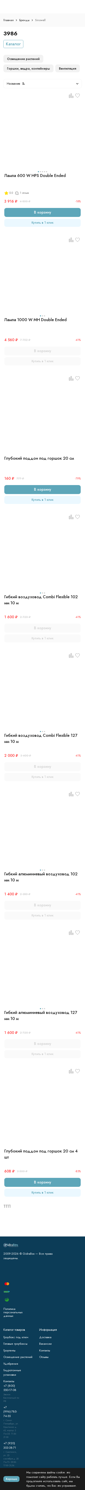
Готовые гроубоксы (15, 1344)
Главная (8, 20)
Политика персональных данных (12, 1312)
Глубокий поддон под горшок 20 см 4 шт (41, 1154)
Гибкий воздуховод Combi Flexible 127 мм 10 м (40, 738)
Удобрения (10, 1364)
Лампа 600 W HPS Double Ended (35, 176)
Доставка (45, 1337)
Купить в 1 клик (42, 222)
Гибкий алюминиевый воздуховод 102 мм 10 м (41, 877)
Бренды (24, 20)
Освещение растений (17, 1357)
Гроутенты (9, 1350)
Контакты (44, 1350)
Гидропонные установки (12, 1372)
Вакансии (45, 1344)
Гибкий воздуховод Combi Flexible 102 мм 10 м (41, 600)
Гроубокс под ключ (15, 1337)
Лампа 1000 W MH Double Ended (35, 320)
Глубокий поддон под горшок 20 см (39, 458)
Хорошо (11, 1479)
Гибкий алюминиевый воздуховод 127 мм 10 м (40, 1016)
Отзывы (44, 1357)
